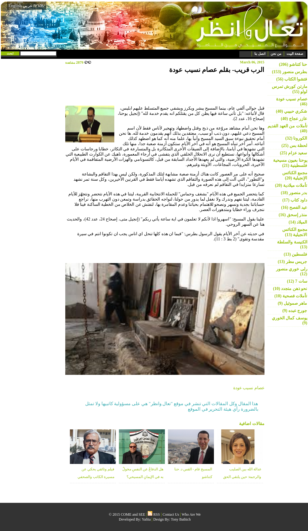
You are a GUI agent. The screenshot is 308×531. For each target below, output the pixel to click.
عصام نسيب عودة (248, 388)
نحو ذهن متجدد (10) (290, 288)
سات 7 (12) (297, 281)
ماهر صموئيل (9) (292, 303)
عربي (27, 5)
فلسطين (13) (295, 254)
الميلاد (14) (298, 222)
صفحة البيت (295, 53)
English (15, 5)
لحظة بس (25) (294, 145)
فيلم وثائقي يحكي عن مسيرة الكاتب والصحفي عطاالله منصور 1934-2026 (94, 477)
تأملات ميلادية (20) (291, 185)
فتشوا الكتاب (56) (291, 79)
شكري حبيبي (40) (291, 111)
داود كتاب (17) (294, 200)
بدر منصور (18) (294, 192)
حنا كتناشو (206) (293, 64)
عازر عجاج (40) (294, 118)
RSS (154, 514)
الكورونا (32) (296, 138)
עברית (39, 5)
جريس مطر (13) (292, 261)
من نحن (276, 53)
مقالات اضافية (251, 423)
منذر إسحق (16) (293, 215)
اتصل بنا (259, 53)
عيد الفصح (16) (294, 207)
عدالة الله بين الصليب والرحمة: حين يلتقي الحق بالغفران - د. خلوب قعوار (242, 477)
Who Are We (191, 514)
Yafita (146, 519)
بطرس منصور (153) (289, 72)
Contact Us (171, 514)
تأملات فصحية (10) (290, 296)
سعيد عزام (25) (293, 153)
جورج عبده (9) (294, 310)
